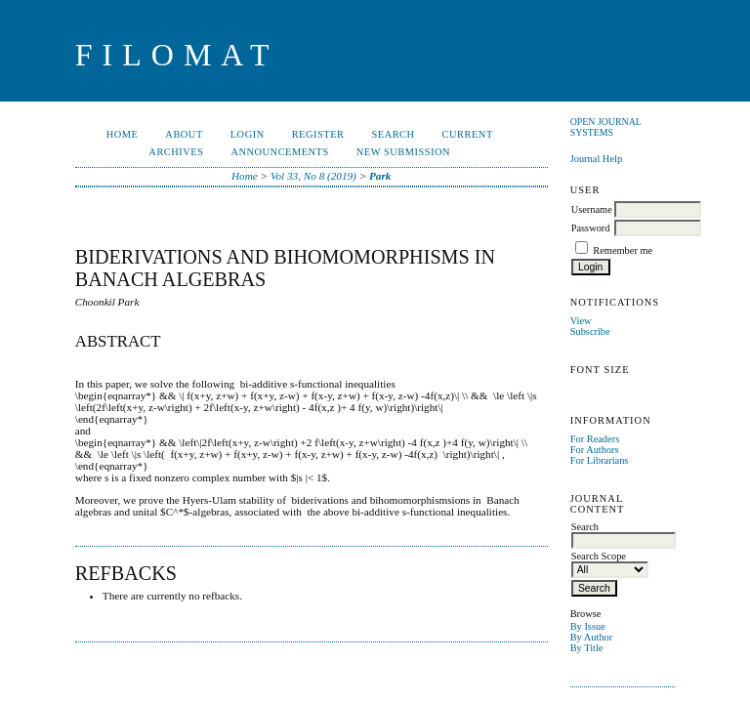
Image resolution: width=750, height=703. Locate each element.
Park (380, 176)
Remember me (622, 250)
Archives (175, 151)
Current (467, 134)
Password (590, 228)
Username (591, 209)
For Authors (594, 449)
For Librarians (599, 460)
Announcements (279, 151)
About (183, 134)
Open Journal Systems (606, 127)
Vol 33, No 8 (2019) (313, 176)
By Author (591, 637)
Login (247, 134)
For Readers (595, 439)
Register (318, 134)
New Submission (403, 151)
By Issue (587, 626)
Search (392, 134)
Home (122, 134)
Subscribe (590, 331)
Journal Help (596, 158)
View (581, 320)
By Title (587, 647)
